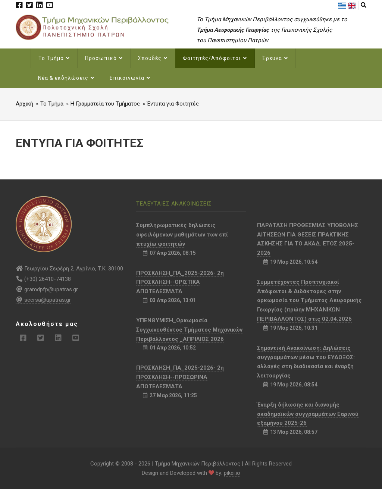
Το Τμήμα (54, 58)
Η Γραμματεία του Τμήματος (105, 103)
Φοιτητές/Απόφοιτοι (215, 58)
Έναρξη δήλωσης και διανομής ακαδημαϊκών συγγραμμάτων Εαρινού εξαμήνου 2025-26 (307, 414)
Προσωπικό (104, 58)
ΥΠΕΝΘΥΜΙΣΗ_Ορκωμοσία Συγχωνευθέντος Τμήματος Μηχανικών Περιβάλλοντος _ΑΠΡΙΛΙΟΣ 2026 (189, 329)
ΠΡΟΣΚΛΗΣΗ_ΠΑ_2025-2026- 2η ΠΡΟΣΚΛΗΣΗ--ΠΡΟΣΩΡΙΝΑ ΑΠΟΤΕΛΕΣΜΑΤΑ (180, 377)
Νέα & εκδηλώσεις (66, 78)
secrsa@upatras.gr (43, 300)
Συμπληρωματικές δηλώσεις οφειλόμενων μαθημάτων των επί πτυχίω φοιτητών (182, 234)
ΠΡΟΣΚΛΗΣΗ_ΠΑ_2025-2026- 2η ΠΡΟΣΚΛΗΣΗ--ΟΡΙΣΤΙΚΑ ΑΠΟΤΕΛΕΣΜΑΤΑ (180, 282)
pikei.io (232, 473)
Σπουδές (152, 58)
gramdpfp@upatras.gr (47, 289)
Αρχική (24, 103)
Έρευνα (275, 58)
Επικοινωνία (130, 78)
